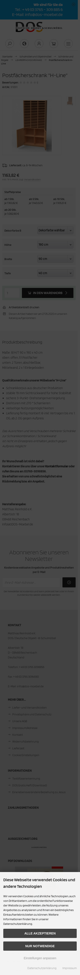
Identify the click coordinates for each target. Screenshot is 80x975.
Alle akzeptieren (40, 933)
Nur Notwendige (40, 946)
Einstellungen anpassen (40, 958)
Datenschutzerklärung (42, 968)
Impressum (69, 968)
